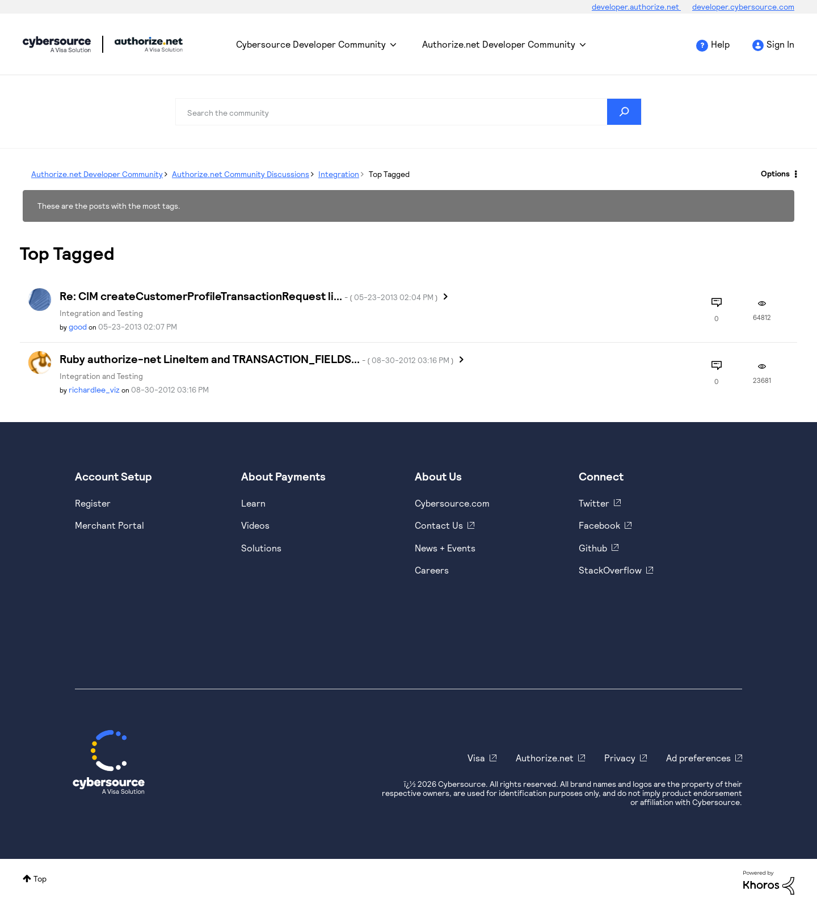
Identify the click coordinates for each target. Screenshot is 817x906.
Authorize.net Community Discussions (240, 174)
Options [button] (775, 173)
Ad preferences (698, 757)
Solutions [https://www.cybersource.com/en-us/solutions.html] (261, 547)
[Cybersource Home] (108, 762)
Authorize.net (545, 757)
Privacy (619, 757)
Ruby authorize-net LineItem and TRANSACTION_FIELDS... (257, 358)
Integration (338, 174)
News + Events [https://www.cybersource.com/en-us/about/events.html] (445, 547)
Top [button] (40, 878)
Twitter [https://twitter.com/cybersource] (594, 503)
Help (720, 44)
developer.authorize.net (636, 6)
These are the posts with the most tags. (108, 205)
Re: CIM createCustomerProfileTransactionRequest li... (249, 295)
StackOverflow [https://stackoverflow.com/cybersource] (610, 569)
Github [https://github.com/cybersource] (593, 547)
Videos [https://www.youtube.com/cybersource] (255, 525)
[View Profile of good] (78, 326)
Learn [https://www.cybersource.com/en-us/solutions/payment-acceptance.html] (253, 503)
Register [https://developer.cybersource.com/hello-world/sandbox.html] (93, 503)
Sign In (780, 44)
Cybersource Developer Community (57, 44)
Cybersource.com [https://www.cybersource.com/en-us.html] (452, 503)
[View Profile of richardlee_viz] (94, 389)
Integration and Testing (101, 313)
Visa (476, 757)
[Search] (408, 111)
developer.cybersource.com (743, 6)
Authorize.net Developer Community (498, 44)
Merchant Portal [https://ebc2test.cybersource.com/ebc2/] (109, 525)
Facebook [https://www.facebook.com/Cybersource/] (599, 525)
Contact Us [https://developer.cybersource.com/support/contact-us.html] (439, 525)
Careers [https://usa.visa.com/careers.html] (432, 569)
